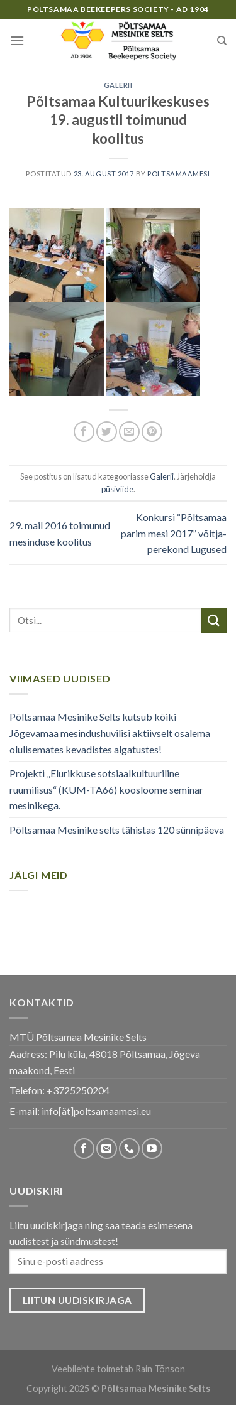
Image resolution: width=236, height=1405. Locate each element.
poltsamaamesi (178, 174)
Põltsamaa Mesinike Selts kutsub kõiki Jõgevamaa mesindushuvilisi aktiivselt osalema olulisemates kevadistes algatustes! (109, 733)
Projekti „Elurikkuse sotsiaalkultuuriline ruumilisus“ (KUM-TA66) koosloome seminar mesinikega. (106, 789)
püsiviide (117, 489)
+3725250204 (78, 1090)
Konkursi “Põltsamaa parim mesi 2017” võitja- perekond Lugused (174, 533)
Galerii (118, 85)
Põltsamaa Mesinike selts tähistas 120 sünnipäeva (116, 830)
